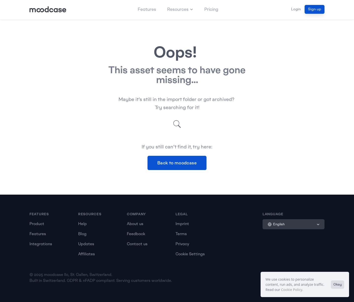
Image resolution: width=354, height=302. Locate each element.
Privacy (182, 244)
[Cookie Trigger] (190, 254)
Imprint (182, 223)
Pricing (211, 9)
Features (147, 9)
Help (82, 223)
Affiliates (86, 254)
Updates (86, 244)
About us (135, 223)
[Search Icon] (177, 124)
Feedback (136, 233)
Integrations (41, 244)
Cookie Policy (291, 289)
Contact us (137, 244)
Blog (82, 233)
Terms (181, 233)
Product (37, 223)
